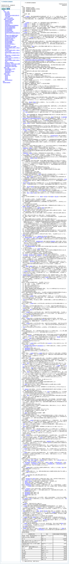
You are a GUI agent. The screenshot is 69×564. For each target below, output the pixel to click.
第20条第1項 (27, 492)
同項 (26, 112)
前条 (24, 309)
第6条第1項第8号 (31, 246)
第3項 (47, 119)
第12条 (45, 511)
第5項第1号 (58, 462)
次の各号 (49, 343)
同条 (30, 338)
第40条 (26, 498)
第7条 (36, 158)
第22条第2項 (27, 493)
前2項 (28, 371)
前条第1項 (49, 441)
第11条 (56, 196)
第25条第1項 (27, 349)
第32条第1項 (28, 484)
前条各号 (27, 389)
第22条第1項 (27, 483)
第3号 (39, 462)
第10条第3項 (59, 463)
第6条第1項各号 (39, 241)
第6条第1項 (40, 236)
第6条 (34, 102)
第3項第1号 (32, 261)
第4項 (51, 462)
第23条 (29, 335)
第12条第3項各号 (54, 135)
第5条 (30, 102)
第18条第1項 (27, 348)
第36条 (24, 528)
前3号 (26, 384)
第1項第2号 (25, 255)
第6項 (29, 129)
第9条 (52, 196)
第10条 (42, 460)
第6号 (47, 462)
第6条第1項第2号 (28, 237)
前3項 (52, 117)
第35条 (26, 494)
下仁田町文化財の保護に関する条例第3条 (40, 59)
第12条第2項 (27, 462)
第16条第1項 (27, 345)
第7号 (34, 237)
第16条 (24, 315)
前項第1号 (39, 255)
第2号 (46, 255)
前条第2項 (25, 148)
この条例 (27, 16)
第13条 (58, 337)
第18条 (26, 482)
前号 (26, 210)
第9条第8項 (50, 463)
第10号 (42, 237)
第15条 (26, 463)
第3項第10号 (31, 255)
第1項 (39, 174)
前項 (33, 46)
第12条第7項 (27, 489)
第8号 (37, 237)
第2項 (28, 114)
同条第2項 (53, 241)
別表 (63, 467)
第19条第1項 (35, 463)
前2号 (26, 245)
